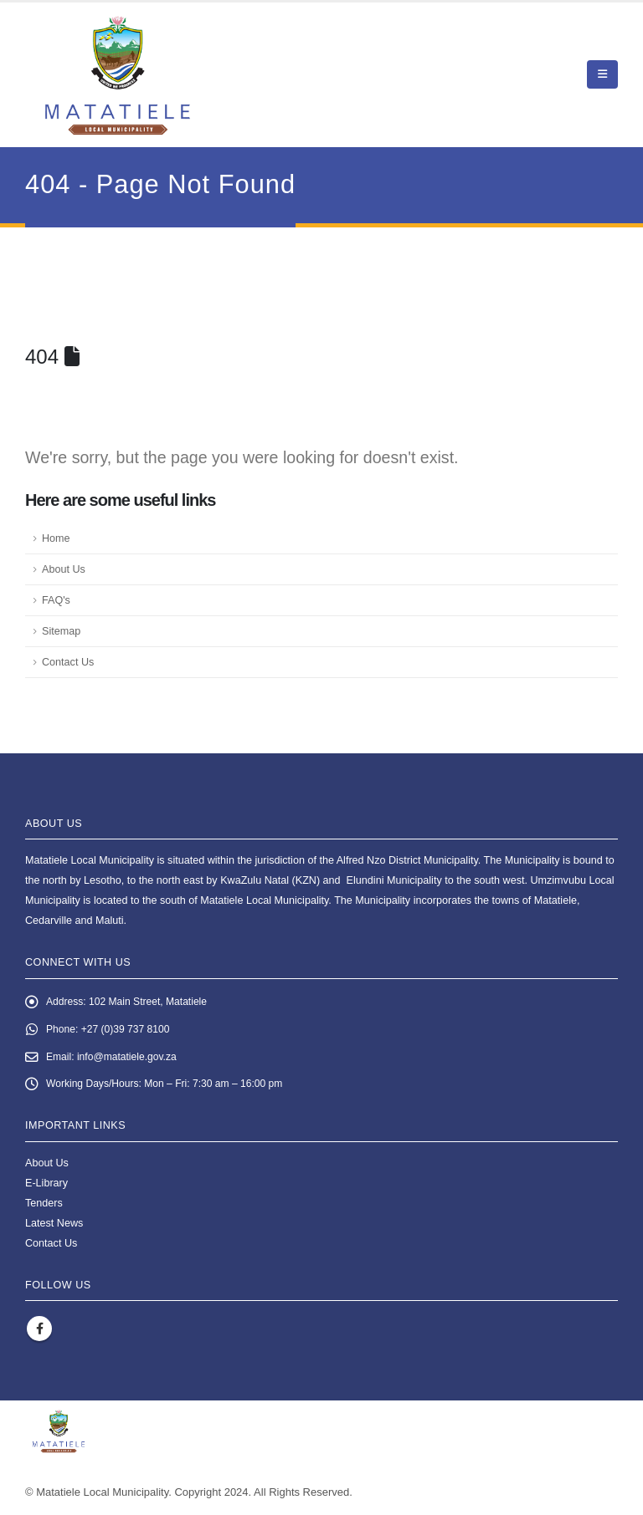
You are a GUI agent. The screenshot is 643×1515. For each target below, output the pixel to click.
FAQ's (56, 600)
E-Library (46, 1186)
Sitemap (61, 631)
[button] (602, 74)
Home (56, 538)
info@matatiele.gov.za (131, 1059)
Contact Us (68, 662)
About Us (63, 569)
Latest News (54, 1226)
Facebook (39, 1332)
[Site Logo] (117, 74)
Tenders (44, 1206)
